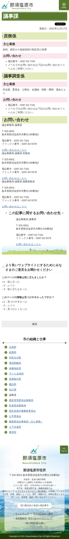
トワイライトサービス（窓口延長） (31, 491)
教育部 (12, 432)
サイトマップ (22, 513)
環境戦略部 (15, 363)
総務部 (12, 352)
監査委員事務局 (17, 405)
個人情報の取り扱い (35, 523)
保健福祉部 (15, 368)
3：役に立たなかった (14, 289)
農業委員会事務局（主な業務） (26, 421)
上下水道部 (15, 427)
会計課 (12, 389)
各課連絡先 (21, 518)
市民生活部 (15, 357)
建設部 (12, 384)
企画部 (12, 347)
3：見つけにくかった (14, 309)
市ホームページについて (40, 518)
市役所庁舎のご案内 (43, 513)
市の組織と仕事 (34, 339)
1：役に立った (11, 281)
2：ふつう (8, 285)
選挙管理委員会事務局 (21, 400)
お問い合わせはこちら (14, 150)
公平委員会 (15, 416)
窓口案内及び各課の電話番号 (34, 505)
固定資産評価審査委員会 (22, 411)
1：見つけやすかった (14, 301)
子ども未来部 (16, 373)
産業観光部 (15, 379)
